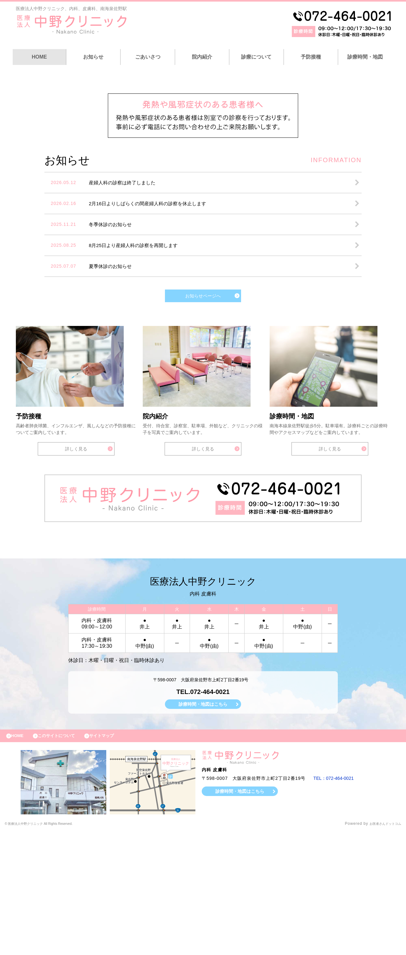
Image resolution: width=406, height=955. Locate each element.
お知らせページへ (203, 403)
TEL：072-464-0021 (336, 901)
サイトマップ (116, 857)
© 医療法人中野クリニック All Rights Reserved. (51, 947)
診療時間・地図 (365, 57)
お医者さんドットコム (380, 947)
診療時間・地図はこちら (203, 824)
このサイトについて (64, 857)
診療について (256, 57)
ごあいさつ (147, 57)
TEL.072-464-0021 (203, 811)
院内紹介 (202, 57)
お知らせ (93, 57)
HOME (39, 57)
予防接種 (311, 57)
